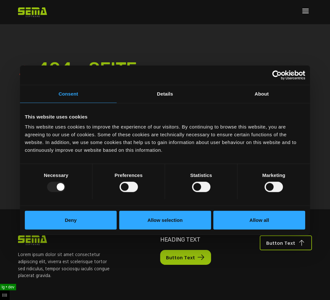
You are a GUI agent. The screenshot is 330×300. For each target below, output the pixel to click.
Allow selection (164, 220)
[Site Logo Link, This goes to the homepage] (32, 12)
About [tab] (262, 93)
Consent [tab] (68, 93)
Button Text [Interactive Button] (180, 257)
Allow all (259, 220)
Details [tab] (165, 93)
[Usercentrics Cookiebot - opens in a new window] (277, 75)
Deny (71, 220)
